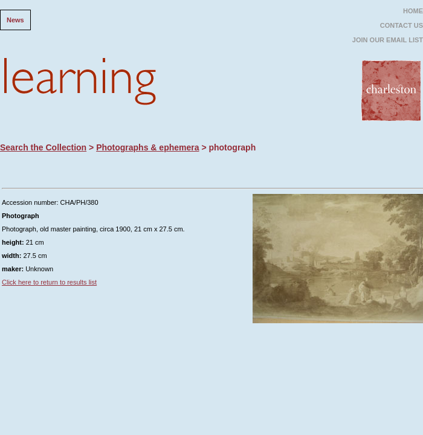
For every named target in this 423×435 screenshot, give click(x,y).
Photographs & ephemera (147, 147)
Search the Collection (43, 147)
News (15, 20)
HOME (413, 10)
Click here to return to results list (49, 282)
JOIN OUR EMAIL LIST (387, 40)
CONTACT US (401, 25)
